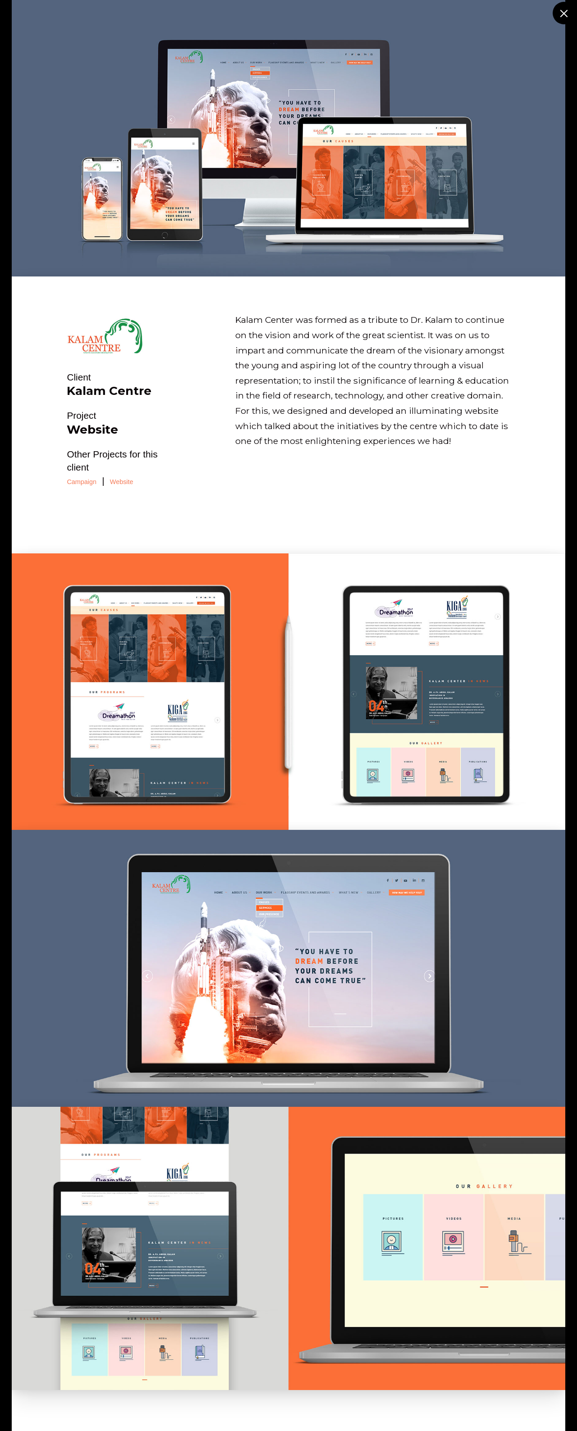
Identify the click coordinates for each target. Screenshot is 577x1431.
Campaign (81, 481)
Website (121, 481)
